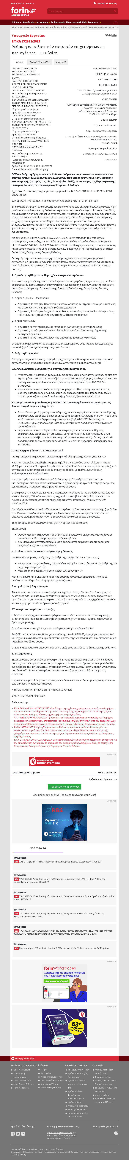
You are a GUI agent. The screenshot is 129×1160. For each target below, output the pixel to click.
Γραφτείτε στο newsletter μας (60, 1132)
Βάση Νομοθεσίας (22, 1070)
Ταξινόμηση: (103, 779)
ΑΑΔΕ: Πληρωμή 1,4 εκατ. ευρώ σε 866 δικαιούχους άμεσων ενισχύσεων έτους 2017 (58, 861)
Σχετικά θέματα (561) (40, 62)
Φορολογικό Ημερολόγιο (52, 1080)
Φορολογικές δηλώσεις (24, 1084)
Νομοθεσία (28, 22)
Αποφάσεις (43, 22)
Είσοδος (111, 3)
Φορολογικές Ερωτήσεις (51, 1077)
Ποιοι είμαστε (50, 1152)
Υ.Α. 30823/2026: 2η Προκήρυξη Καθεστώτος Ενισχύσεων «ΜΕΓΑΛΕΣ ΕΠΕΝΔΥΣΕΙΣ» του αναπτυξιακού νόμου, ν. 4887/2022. (59, 880)
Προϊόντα (28, 1152)
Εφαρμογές (94, 22)
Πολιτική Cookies (108, 1152)
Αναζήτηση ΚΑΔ (102, 1095)
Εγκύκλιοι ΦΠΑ (74, 1102)
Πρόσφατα (37, 848)
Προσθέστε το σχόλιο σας (64, 786)
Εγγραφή (99, 3)
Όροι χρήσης (16, 1152)
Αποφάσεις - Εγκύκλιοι (76, 1065)
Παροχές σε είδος (103, 1077)
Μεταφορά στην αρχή (24, 1058)
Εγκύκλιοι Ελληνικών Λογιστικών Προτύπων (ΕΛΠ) (77, 1084)
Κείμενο (20, 62)
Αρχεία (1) (61, 62)
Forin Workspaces (21, 1088)
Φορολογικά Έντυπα (50, 1084)
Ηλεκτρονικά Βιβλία (76, 22)
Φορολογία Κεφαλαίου (78, 1106)
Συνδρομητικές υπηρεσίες (24, 1065)
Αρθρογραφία (58, 22)
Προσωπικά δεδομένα (89, 1152)
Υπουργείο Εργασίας (77, 1109)
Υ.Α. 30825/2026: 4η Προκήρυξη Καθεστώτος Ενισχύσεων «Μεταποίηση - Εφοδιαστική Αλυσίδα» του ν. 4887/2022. (64, 898)
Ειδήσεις (16, 22)
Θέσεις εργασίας (18, 1154)
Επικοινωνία (17, 3)
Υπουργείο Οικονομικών (78, 1070)
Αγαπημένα (46, 1073)
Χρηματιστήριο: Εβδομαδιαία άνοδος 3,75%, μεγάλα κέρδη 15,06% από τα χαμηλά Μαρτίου (61, 948)
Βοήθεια (30, 3)
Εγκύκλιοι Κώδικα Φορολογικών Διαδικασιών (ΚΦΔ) (76, 1095)
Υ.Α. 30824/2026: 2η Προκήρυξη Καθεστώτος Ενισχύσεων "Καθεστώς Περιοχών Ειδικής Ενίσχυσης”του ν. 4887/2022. (59, 915)
